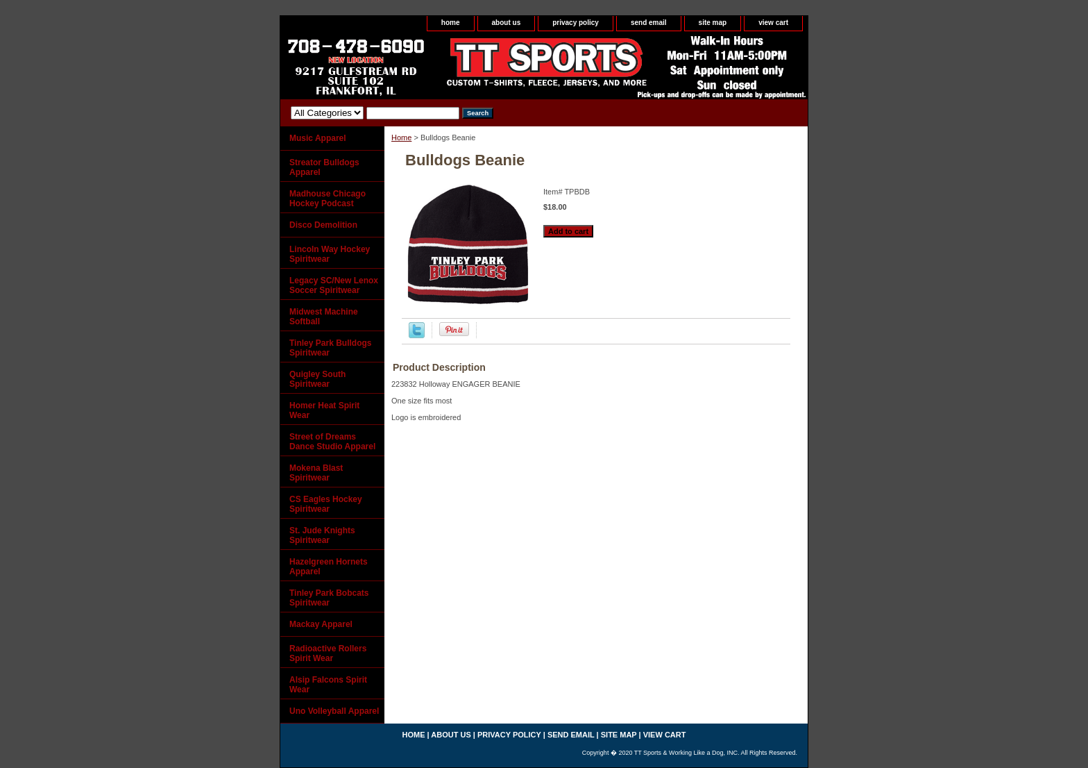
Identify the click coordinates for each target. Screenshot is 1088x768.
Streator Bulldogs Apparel (324, 167)
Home (401, 137)
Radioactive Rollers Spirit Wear (327, 653)
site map (713, 22)
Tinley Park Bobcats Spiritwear (329, 598)
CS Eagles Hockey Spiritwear (325, 504)
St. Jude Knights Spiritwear (322, 535)
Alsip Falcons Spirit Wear (328, 684)
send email (649, 22)
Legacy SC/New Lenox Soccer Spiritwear (333, 285)
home (450, 22)
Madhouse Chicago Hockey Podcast (327, 198)
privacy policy (575, 22)
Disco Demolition (323, 225)
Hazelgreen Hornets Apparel (328, 566)
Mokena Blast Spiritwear (316, 473)
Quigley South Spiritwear (317, 379)
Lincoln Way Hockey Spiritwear (329, 254)
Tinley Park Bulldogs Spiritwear (330, 348)
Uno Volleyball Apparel (334, 711)
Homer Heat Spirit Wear (324, 410)
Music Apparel (317, 138)
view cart (773, 22)
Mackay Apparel (320, 624)
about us (506, 22)
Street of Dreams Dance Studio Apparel (332, 441)
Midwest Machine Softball (323, 316)
